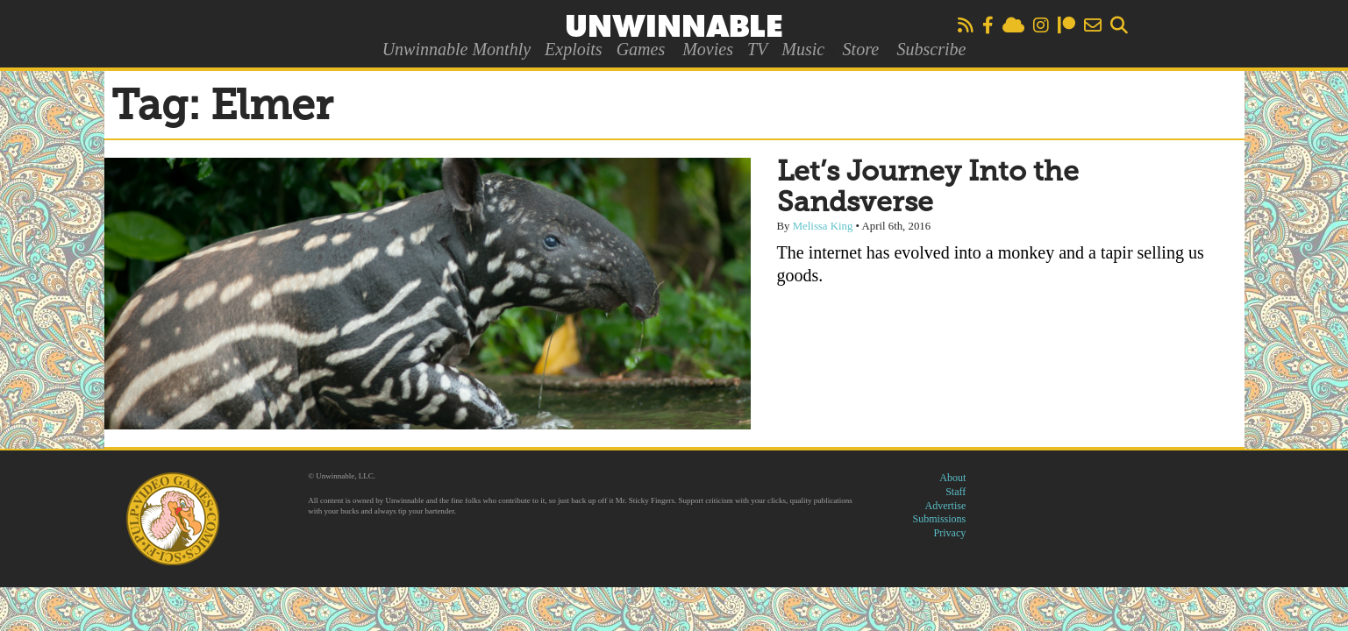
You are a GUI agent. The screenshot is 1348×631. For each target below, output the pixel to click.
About (952, 477)
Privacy (950, 533)
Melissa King (823, 226)
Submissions (939, 519)
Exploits (574, 49)
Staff (955, 492)
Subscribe (931, 49)
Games (641, 49)
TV (757, 49)
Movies (707, 49)
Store (861, 49)
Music (802, 49)
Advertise (945, 506)
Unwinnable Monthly (456, 49)
